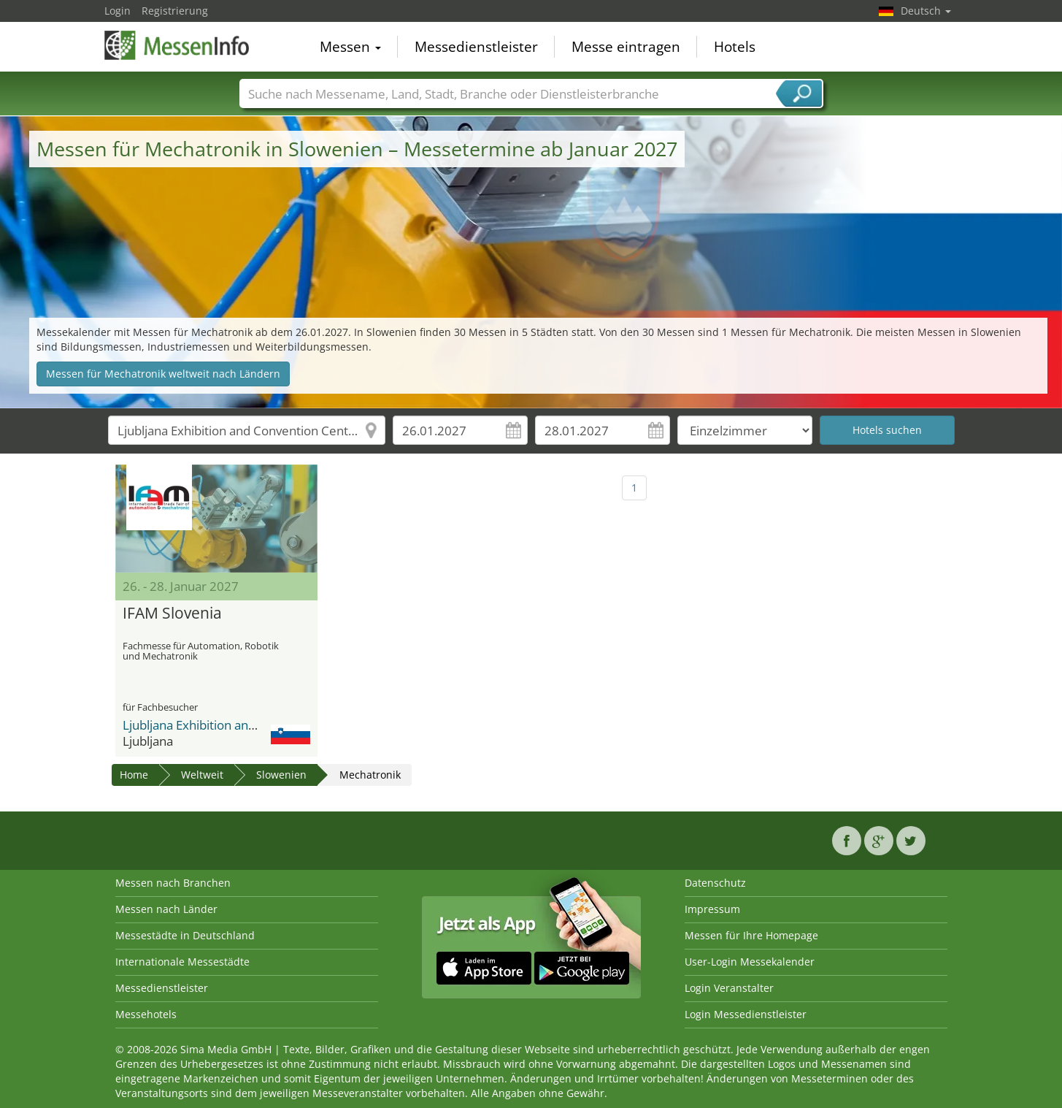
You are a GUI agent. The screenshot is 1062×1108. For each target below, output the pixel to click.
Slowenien (281, 775)
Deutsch (926, 11)
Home (134, 775)
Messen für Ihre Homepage (751, 935)
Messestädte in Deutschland (185, 935)
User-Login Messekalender (750, 961)
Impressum (712, 909)
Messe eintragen (626, 46)
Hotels (734, 46)
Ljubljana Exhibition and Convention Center (244, 725)
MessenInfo (177, 45)
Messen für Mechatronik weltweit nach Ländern (163, 374)
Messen (350, 46)
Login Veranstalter (729, 988)
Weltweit (202, 775)
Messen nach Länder (166, 909)
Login (117, 11)
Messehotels (146, 1014)
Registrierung (175, 11)
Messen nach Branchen (173, 883)
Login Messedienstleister (746, 1014)
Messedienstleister (476, 46)
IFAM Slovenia (172, 613)
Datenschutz (715, 883)
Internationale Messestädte (182, 961)
